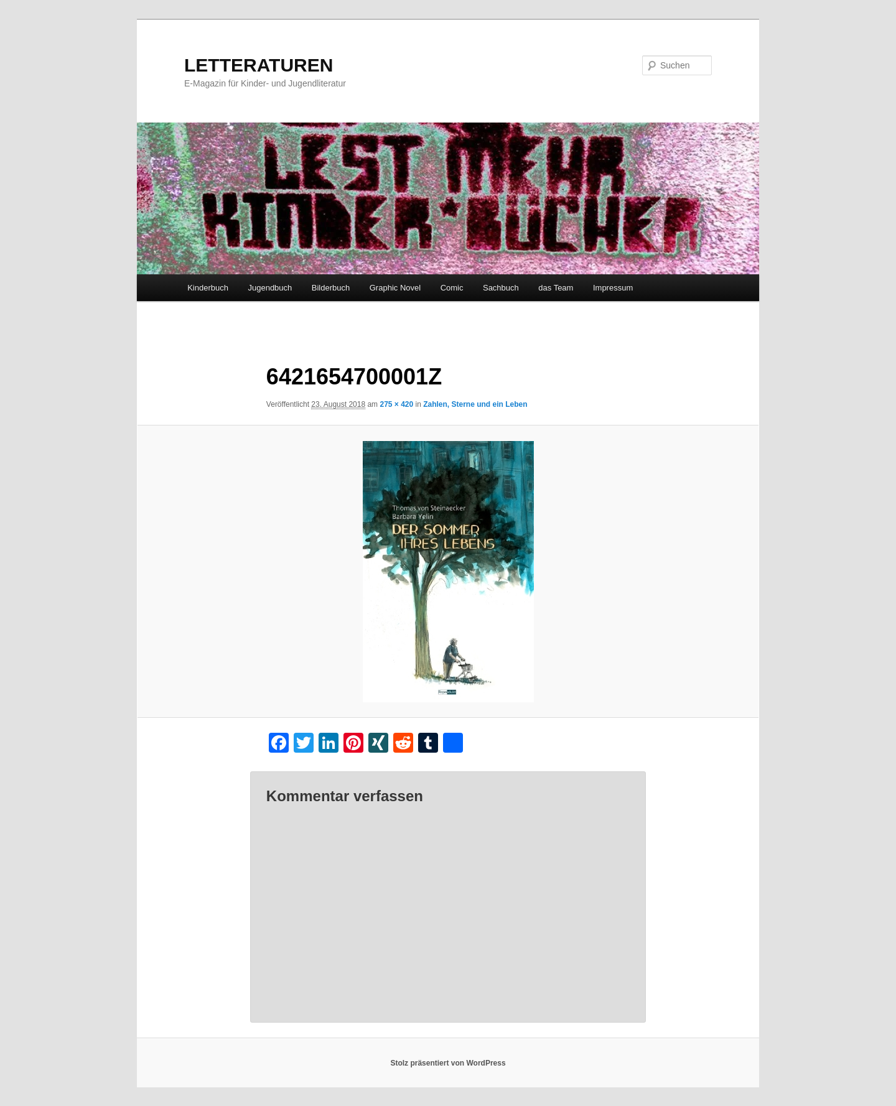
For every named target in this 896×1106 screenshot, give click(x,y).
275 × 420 (396, 404)
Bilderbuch (331, 287)
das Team (555, 287)
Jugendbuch (270, 287)
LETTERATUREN (258, 65)
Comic (452, 287)
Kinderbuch (207, 287)
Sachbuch (501, 287)
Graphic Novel (395, 287)
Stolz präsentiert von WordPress (447, 1063)
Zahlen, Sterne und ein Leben (475, 404)
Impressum (613, 287)
